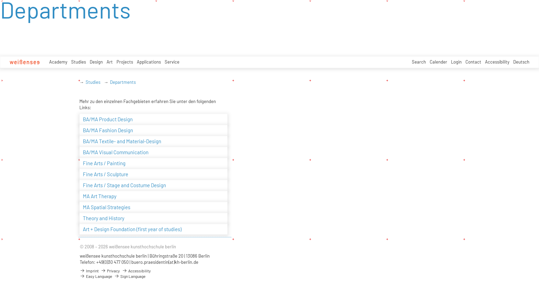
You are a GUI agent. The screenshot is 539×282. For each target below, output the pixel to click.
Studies (78, 62)
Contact (473, 62)
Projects (125, 62)
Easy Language (96, 276)
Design (96, 62)
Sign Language (129, 276)
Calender (438, 62)
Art (110, 62)
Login (456, 62)
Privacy (110, 270)
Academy (58, 62)
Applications (149, 62)
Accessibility (497, 62)
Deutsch (521, 62)
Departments (123, 82)
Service (172, 62)
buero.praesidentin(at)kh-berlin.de (164, 262)
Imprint (89, 270)
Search (419, 62)
